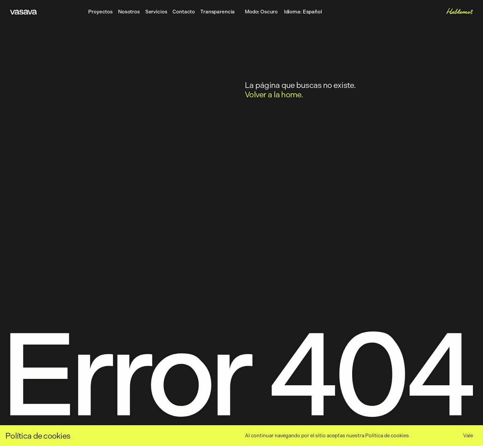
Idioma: (303, 12)
